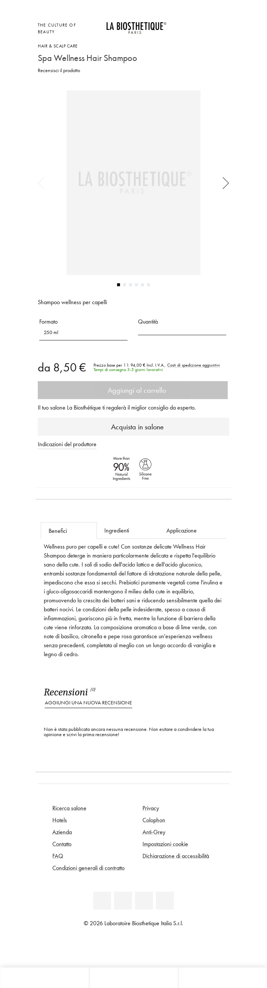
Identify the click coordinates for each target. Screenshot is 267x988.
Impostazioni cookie (165, 843)
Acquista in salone (134, 426)
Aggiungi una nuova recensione (88, 703)
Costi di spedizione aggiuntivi (193, 365)
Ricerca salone (69, 808)
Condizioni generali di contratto (88, 867)
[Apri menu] (133, 977)
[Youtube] (144, 901)
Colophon (153, 820)
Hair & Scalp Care (58, 46)
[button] (83, 332)
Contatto (61, 843)
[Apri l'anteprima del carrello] (187, 34)
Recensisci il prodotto (59, 70)
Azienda (62, 832)
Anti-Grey (153, 832)
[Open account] (206, 24)
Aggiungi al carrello (132, 390)
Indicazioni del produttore (67, 444)
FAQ (57, 855)
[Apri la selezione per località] (187, 24)
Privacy (150, 808)
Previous (44, 183)
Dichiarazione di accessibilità (175, 855)
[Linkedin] (102, 901)
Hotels (59, 820)
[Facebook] (123, 901)
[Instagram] (165, 901)
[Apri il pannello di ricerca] (222, 977)
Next (223, 183)
